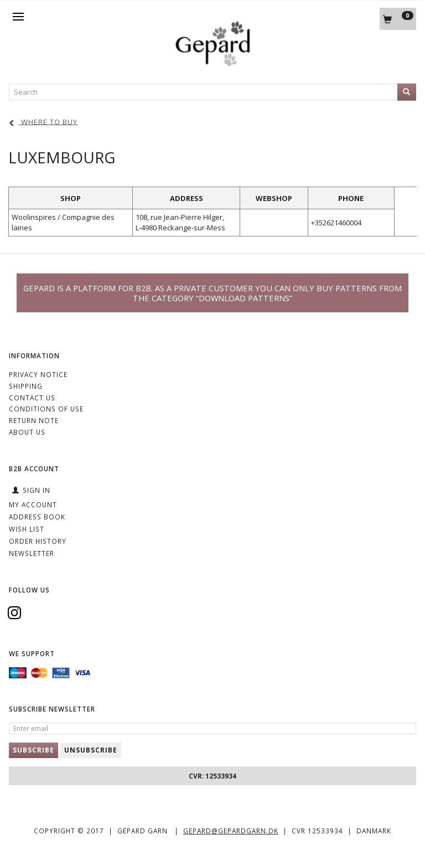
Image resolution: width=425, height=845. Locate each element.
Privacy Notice (38, 374)
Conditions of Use (46, 408)
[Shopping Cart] (398, 19)
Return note (34, 420)
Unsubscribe (90, 750)
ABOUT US (27, 431)
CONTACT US (32, 397)
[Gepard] (212, 64)
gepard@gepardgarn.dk (230, 830)
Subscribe (33, 750)
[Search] (406, 92)
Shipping (26, 386)
